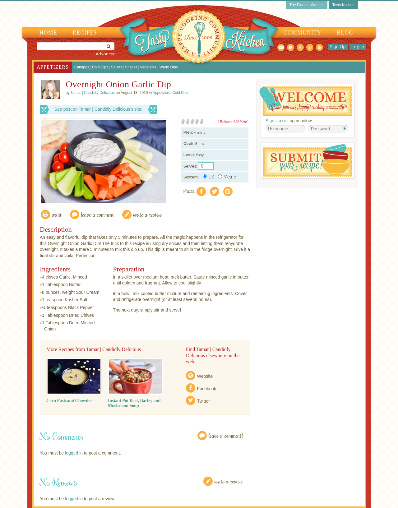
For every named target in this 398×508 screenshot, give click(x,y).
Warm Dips (169, 67)
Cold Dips (100, 67)
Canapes (81, 67)
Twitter (203, 401)
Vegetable (148, 67)
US (208, 176)
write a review (147, 214)
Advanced (106, 54)
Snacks (131, 67)
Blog (345, 33)
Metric (227, 176)
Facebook (206, 388)
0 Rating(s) (225, 121)
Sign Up (338, 47)
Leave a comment (97, 214)
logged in (74, 452)
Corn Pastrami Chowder (69, 400)
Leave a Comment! (226, 435)
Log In (358, 47)
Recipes (84, 33)
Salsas (116, 67)
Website (205, 376)
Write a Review (229, 481)
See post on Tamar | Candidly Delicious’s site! (98, 109)
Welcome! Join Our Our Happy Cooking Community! (305, 101)
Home (48, 33)
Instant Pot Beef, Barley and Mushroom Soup (134, 403)
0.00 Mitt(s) (241, 121)
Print (57, 214)
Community (303, 33)
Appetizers (53, 67)
